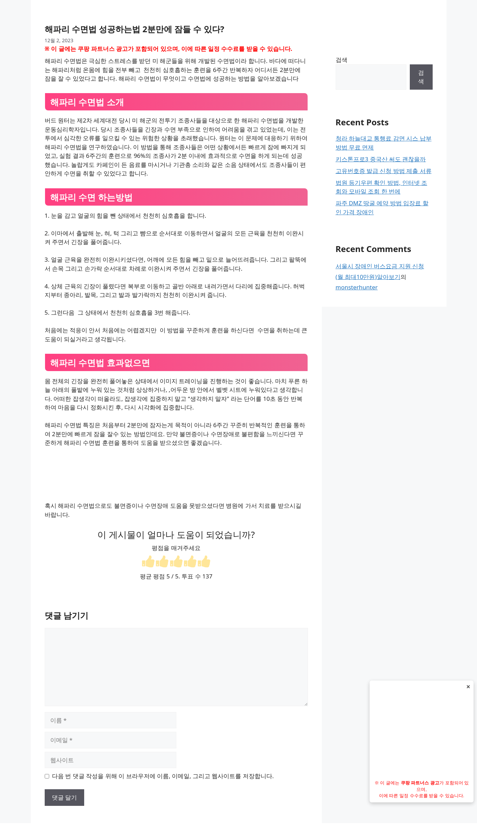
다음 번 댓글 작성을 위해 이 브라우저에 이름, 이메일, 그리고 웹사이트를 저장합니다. (163, 776)
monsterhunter (357, 287)
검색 (341, 60)
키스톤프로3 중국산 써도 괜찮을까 (381, 159)
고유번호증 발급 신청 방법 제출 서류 (384, 171)
